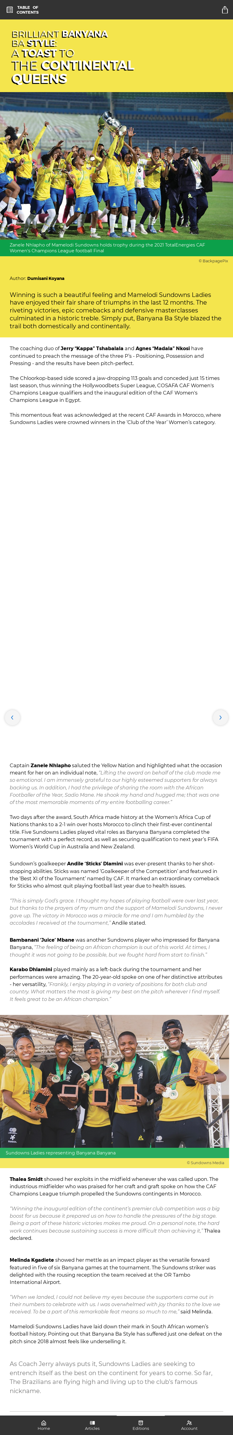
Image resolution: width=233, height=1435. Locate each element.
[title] (226, 10)
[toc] (22, 9)
